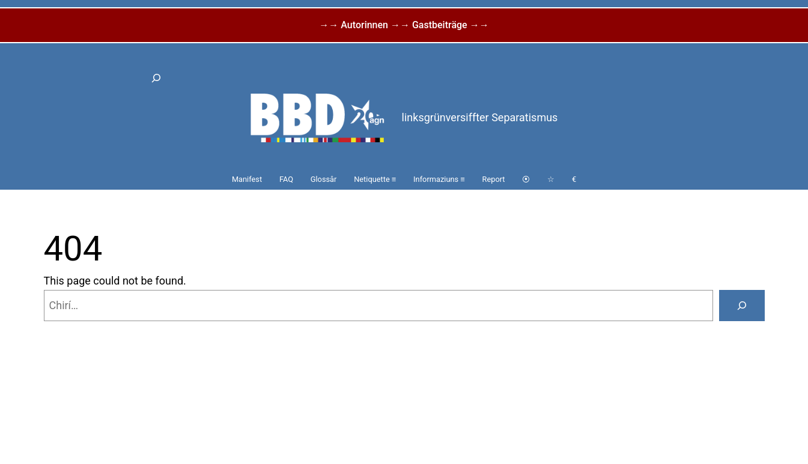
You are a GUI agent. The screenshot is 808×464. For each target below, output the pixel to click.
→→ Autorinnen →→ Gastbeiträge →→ (403, 25)
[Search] (742, 305)
